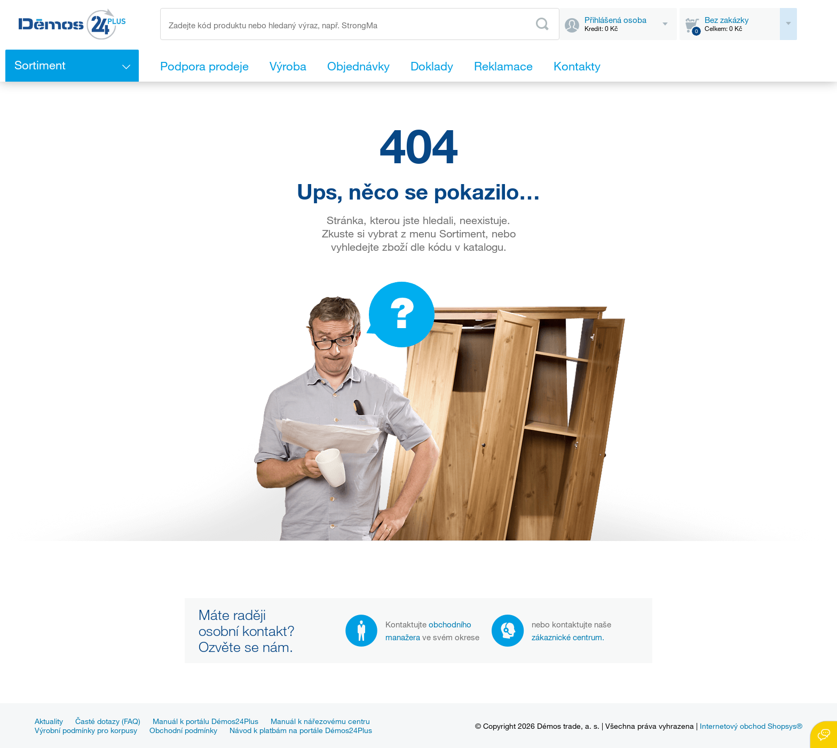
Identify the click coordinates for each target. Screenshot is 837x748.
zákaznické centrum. (568, 637)
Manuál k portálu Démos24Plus (205, 721)
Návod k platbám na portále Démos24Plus (301, 730)
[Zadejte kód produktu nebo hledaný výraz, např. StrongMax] (360, 24)
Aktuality (49, 721)
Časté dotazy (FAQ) (107, 721)
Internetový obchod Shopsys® (751, 725)
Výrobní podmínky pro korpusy (86, 730)
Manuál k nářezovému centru (320, 721)
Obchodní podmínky (183, 730)
